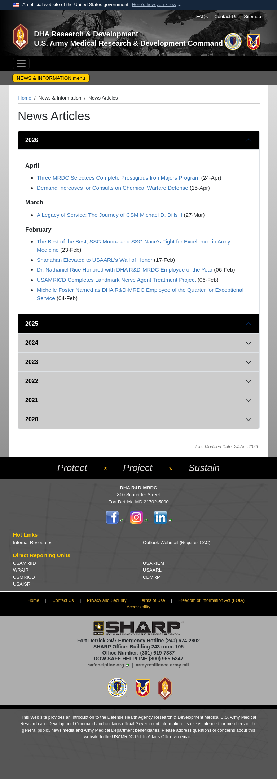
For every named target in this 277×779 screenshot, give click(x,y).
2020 (31, 419)
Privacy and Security (106, 600)
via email (181, 736)
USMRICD (24, 577)
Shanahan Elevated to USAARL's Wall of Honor (95, 260)
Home (24, 98)
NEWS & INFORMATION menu (51, 78)
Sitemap (252, 16)
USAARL (152, 570)
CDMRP (151, 577)
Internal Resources (32, 542)
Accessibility (138, 606)
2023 (31, 362)
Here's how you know (154, 4)
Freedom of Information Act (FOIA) (211, 600)
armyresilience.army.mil (162, 665)
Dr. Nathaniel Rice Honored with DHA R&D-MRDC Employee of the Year (124, 270)
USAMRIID (24, 563)
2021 (31, 400)
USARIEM (153, 563)
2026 (31, 140)
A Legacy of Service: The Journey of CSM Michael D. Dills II (109, 215)
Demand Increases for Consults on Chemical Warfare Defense (112, 188)
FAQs (202, 16)
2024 (31, 343)
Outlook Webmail (176, 542)
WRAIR (20, 570)
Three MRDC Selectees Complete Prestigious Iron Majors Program (118, 178)
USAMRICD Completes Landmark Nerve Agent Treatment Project (116, 280)
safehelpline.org (106, 665)
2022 (31, 381)
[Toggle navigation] (21, 63)
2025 (31, 324)
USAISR (21, 584)
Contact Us (225, 16)
